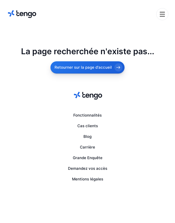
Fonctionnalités (87, 115)
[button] (162, 14)
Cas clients (87, 126)
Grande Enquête (87, 158)
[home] (22, 14)
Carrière (87, 147)
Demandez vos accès (87, 168)
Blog (87, 136)
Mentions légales (87, 179)
